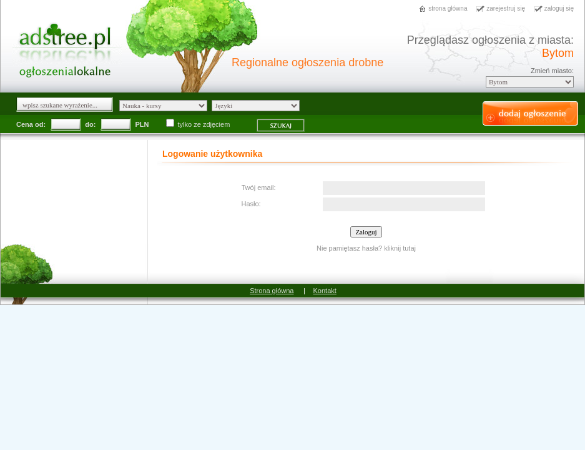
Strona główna (271, 290)
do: (90, 124)
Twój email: (259, 187)
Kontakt (325, 290)
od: (40, 124)
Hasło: (251, 204)
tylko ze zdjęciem (199, 124)
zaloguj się (559, 8)
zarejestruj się (505, 8)
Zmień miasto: (552, 70)
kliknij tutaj (400, 248)
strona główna (447, 8)
